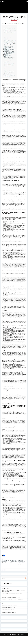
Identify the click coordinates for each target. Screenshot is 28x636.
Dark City (5, 39)
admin (12, 19)
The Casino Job (6, 61)
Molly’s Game (6, 54)
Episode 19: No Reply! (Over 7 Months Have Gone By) (9, 593)
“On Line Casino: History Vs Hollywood (9, 63)
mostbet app (11, 178)
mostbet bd (23, 121)
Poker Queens (6, 62)
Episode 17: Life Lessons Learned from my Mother (9, 597)
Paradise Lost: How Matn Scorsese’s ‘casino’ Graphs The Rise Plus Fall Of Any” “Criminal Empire (9, 75)
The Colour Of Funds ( (7, 55)
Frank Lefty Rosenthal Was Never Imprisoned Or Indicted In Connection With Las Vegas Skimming (9, 52)
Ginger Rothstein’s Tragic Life (8, 70)
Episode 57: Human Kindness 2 (6, 609)
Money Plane (6, 56)
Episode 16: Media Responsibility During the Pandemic (9, 599)
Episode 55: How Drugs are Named (6, 612)
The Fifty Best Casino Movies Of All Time (10, 40)
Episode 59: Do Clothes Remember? (7, 605)
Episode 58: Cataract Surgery (6, 607)
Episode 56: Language (5, 610)
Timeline (5, 45)
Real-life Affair (6, 38)
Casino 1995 (6, 48)
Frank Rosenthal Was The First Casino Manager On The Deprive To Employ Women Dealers (9, 72)
